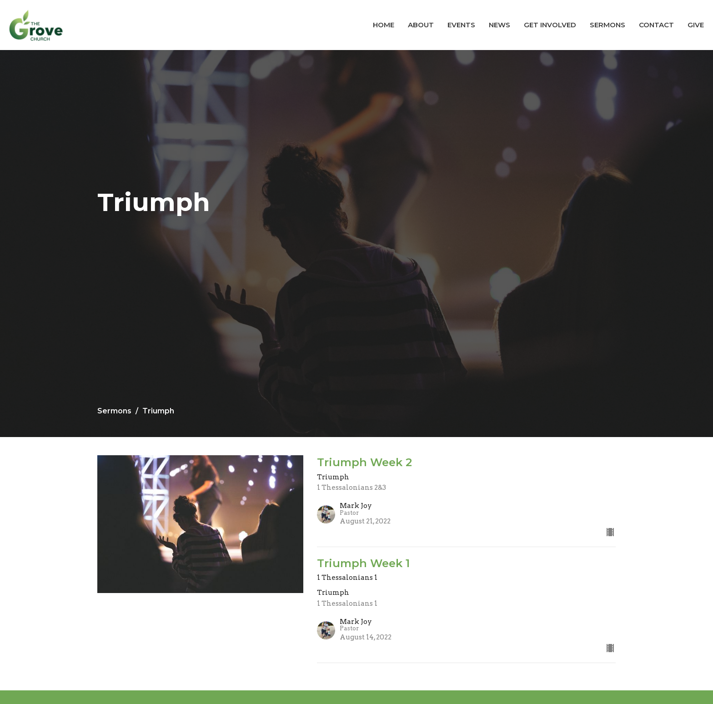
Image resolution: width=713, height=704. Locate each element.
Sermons (607, 24)
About (421, 24)
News (499, 24)
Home (383, 24)
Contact (656, 24)
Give (696, 24)
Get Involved (550, 24)
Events (461, 24)
